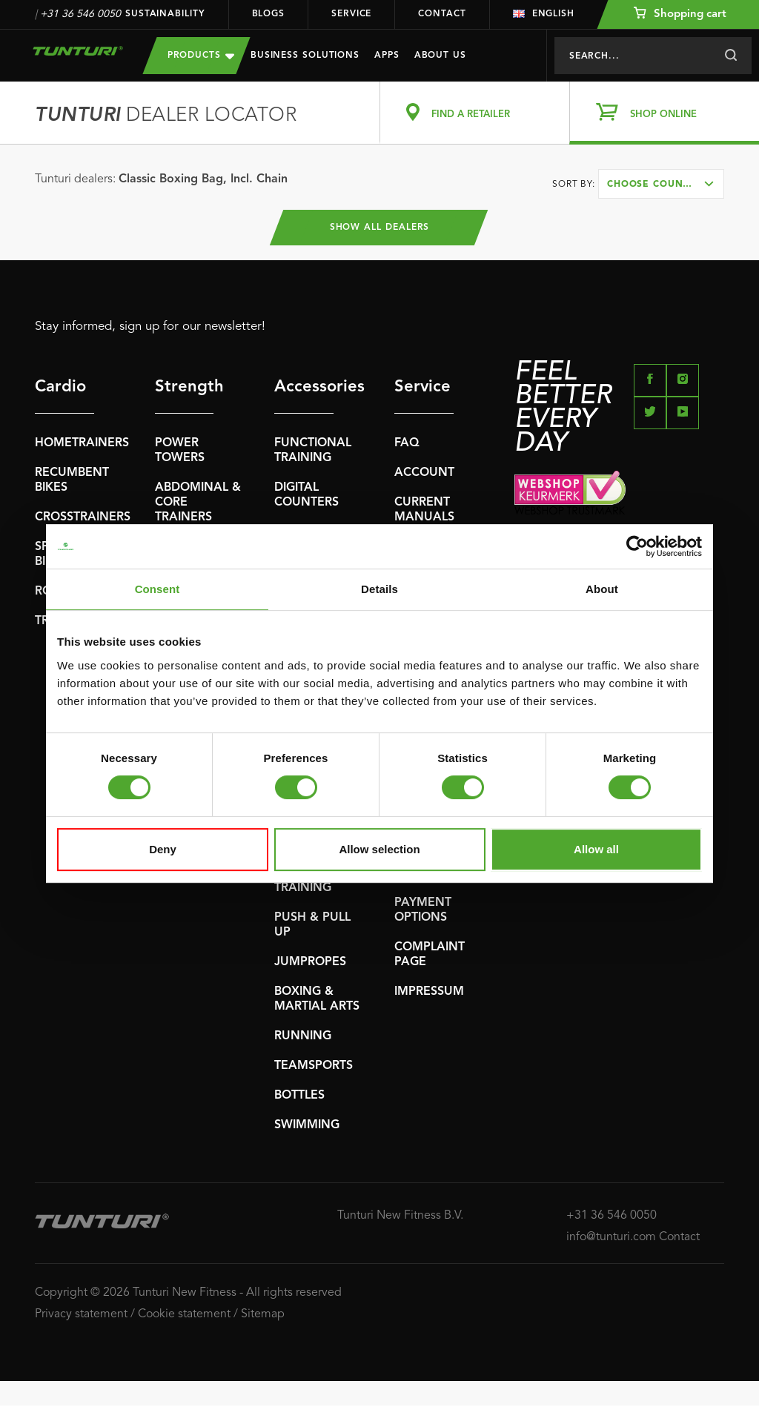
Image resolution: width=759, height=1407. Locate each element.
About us (440, 55)
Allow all (596, 849)
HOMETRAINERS (82, 445)
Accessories (304, 388)
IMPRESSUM (429, 993)
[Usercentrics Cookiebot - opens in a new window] (637, 546)
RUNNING (302, 1038)
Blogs (268, 14)
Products (201, 55)
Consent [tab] (157, 589)
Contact (441, 14)
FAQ (407, 445)
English (543, 14)
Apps (387, 55)
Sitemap (263, 1316)
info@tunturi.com (611, 1238)
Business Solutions (305, 55)
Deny (162, 849)
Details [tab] (379, 589)
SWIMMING (306, 1127)
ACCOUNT (424, 474)
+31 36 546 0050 (80, 14)
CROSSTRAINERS (82, 519)
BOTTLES (299, 1097)
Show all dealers (380, 228)
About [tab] (602, 589)
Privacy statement (81, 1316)
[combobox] (661, 184)
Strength (184, 388)
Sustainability (165, 14)
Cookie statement (184, 1316)
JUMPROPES (310, 964)
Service (351, 14)
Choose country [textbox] (654, 184)
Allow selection (379, 849)
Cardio (60, 388)
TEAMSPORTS (313, 1067)
